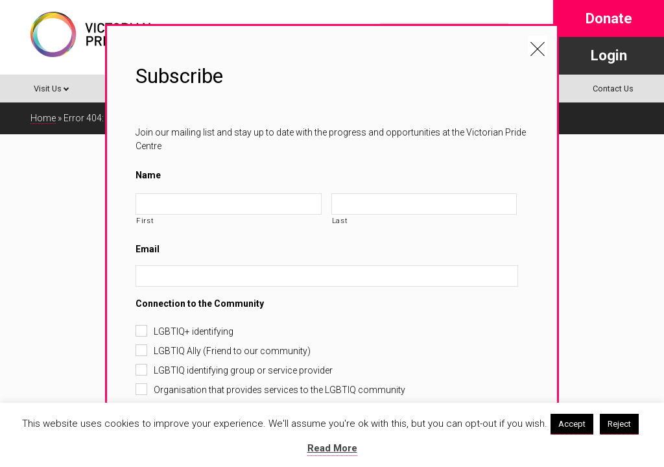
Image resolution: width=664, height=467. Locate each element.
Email (148, 249)
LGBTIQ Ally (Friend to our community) (232, 351)
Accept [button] (572, 424)
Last (340, 220)
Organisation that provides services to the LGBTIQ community (279, 390)
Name (148, 175)
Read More (332, 448)
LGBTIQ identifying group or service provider (243, 370)
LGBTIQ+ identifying (193, 331)
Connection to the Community (200, 303)
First (145, 220)
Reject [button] (619, 424)
